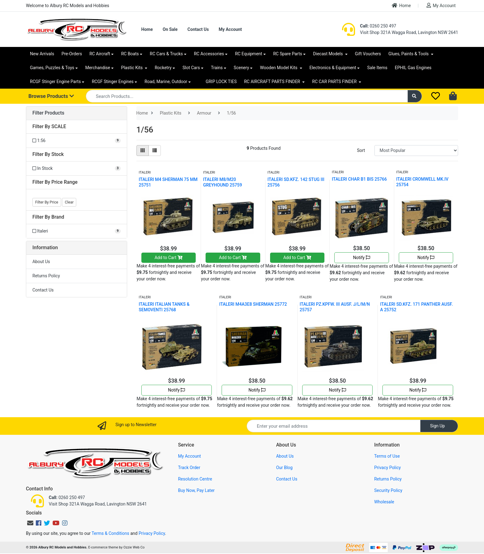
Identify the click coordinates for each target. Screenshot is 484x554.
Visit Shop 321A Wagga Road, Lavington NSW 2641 (409, 32)
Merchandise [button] (97, 67)
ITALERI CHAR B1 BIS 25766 (359, 179)
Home (401, 5)
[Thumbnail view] (142, 150)
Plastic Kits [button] (132, 67)
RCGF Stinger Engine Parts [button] (55, 81)
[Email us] (30, 523)
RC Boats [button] (130, 53)
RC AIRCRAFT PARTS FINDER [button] (272, 81)
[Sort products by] (416, 150)
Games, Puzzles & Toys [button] (52, 67)
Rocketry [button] (163, 67)
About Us (41, 261)
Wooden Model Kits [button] (279, 67)
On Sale (170, 29)
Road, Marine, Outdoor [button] (165, 81)
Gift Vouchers (368, 53)
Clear (69, 202)
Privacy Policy (387, 467)
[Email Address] (333, 426)
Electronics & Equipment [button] (333, 67)
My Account (441, 5)
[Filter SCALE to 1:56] (76, 140)
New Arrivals (42, 53)
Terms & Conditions (110, 533)
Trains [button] (217, 67)
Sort (361, 150)
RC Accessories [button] (209, 53)
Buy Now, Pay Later (196, 490)
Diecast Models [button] (328, 53)
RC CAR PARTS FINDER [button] (334, 81)
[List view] (154, 150)
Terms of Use (387, 456)
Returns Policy (46, 275)
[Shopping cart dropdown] (453, 96)
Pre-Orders (71, 53)
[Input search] (247, 96)
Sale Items (377, 67)
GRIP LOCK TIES (221, 81)
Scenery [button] (241, 67)
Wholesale (384, 501)
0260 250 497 (378, 25)
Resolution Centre (195, 478)
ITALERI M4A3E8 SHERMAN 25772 (253, 304)
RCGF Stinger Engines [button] (112, 81)
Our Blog (284, 467)
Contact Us (198, 29)
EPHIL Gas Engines (413, 67)
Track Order (189, 467)
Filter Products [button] (48, 113)
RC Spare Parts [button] (287, 53)
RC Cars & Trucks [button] (166, 53)
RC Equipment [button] (248, 53)
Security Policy (388, 490)
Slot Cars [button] (191, 67)
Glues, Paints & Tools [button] (409, 53)
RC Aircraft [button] (100, 53)
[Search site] (414, 96)
